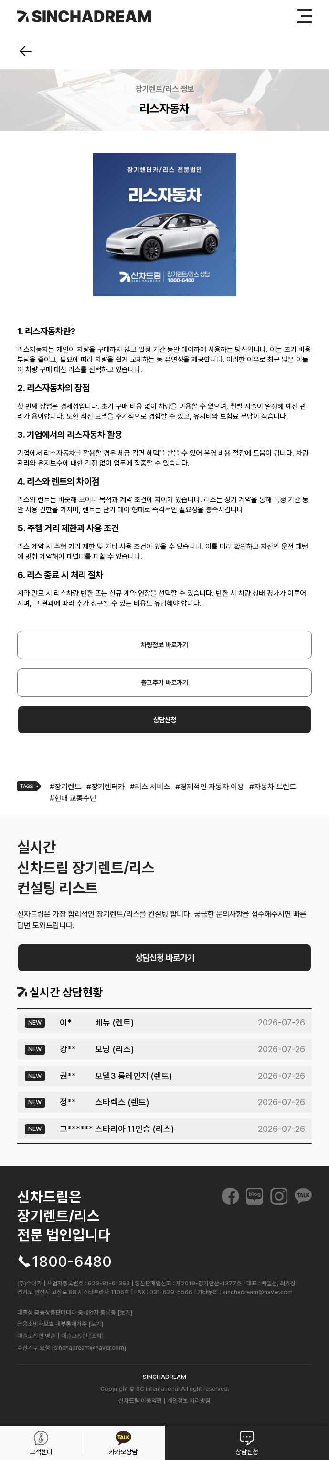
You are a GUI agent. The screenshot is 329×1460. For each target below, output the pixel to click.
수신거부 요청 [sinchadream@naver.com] (71, 1347)
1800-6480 (72, 1261)
